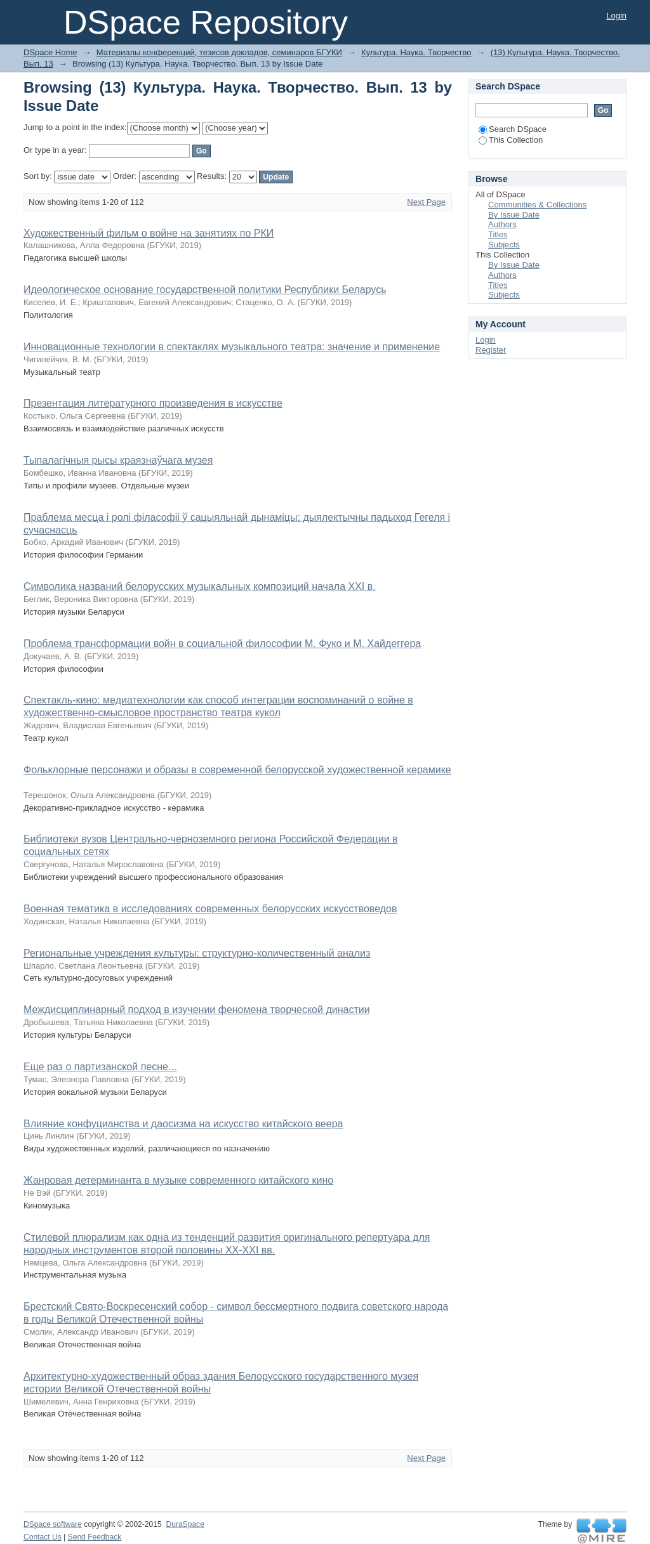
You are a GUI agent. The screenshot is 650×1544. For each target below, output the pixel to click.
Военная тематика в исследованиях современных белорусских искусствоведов (210, 908)
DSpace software (52, 1524)
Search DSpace (513, 129)
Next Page (426, 202)
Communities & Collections (537, 204)
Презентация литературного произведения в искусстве (152, 403)
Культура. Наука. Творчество (416, 52)
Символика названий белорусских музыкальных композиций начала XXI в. (199, 586)
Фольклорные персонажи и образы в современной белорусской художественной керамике (237, 769)
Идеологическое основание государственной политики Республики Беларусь (205, 289)
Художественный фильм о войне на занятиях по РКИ (148, 233)
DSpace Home (50, 52)
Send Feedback (95, 1537)
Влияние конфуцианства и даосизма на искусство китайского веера (183, 1123)
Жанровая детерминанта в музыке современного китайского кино (178, 1180)
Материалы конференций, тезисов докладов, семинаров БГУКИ (219, 52)
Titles (498, 234)
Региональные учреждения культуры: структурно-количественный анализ (196, 953)
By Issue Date (514, 214)
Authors (502, 224)
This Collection (511, 140)
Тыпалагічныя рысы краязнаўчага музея (118, 460)
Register (490, 350)
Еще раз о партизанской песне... (99, 1066)
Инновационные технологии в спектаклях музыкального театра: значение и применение (231, 346)
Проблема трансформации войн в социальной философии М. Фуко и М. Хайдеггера (222, 643)
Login (616, 15)
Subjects (504, 244)
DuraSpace (185, 1524)
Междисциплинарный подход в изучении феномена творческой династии (196, 1009)
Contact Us (42, 1537)
